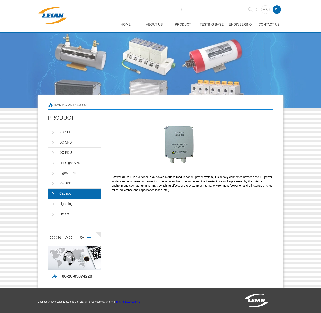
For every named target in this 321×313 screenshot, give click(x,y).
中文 (265, 9)
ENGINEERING (240, 24)
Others (64, 214)
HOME (126, 24)
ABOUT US (154, 24)
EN (277, 9)
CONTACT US (269, 24)
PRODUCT (183, 24)
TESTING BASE (212, 24)
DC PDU (65, 152)
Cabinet (81, 104)
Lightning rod (68, 204)
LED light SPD (69, 163)
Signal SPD (67, 173)
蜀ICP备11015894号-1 (128, 301)
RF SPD (65, 183)
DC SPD (65, 142)
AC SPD (65, 132)
